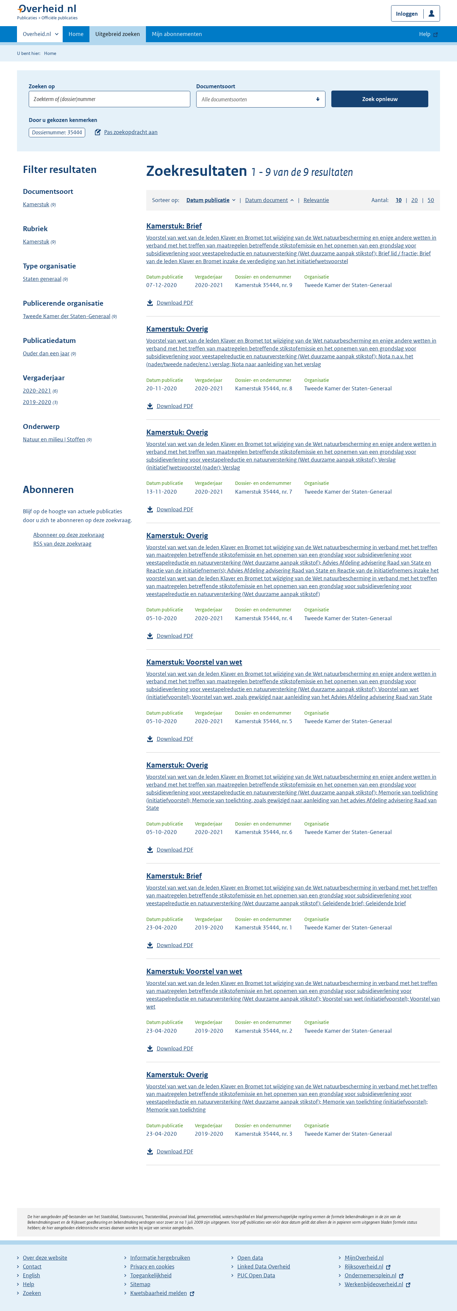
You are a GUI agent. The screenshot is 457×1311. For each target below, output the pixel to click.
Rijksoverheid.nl (364, 1266)
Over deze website (45, 1257)
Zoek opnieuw (380, 99)
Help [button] (425, 34)
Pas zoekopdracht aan (131, 132)
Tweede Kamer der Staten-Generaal (66, 316)
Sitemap (140, 1284)
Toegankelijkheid (151, 1275)
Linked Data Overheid (263, 1266)
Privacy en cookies (152, 1266)
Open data (250, 1257)
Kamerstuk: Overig (177, 329)
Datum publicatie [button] (207, 200)
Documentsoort (215, 86)
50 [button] (431, 200)
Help (28, 1284)
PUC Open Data (256, 1275)
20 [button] (414, 200)
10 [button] (399, 200)
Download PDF (175, 302)
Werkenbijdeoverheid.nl (374, 1284)
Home (76, 34)
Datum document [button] (266, 200)
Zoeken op (42, 86)
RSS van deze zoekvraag (62, 543)
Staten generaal (42, 278)
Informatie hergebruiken (160, 1257)
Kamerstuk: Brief (174, 226)
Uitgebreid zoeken (117, 34)
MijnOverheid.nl (364, 1257)
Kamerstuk (36, 204)
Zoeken (32, 1293)
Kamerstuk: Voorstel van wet (194, 662)
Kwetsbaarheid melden (158, 1293)
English (31, 1275)
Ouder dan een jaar (46, 353)
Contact (32, 1266)
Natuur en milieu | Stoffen (54, 439)
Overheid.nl (37, 36)
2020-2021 (37, 390)
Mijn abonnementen (177, 34)
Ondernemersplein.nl (370, 1275)
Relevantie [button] (316, 200)
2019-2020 (37, 402)
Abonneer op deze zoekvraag (68, 534)
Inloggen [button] (407, 13)
